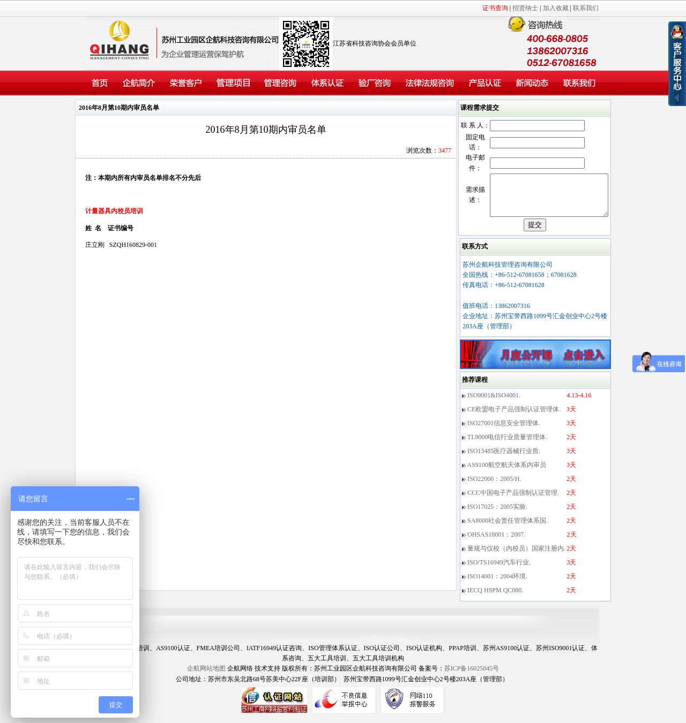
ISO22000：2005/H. (494, 487)
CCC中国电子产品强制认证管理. (513, 500)
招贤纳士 (525, 8)
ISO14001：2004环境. (497, 584)
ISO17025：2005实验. (497, 514)
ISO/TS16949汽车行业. (499, 570)
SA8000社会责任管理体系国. (507, 528)
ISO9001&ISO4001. (493, 403)
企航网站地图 (206, 676)
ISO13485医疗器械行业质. (503, 459)
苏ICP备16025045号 (471, 676)
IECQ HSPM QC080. (495, 598)
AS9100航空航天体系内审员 (506, 473)
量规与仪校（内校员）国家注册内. (516, 556)
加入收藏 (556, 8)
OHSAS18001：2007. (496, 542)
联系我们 (586, 8)
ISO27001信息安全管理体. (503, 431)
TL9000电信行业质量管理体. (507, 445)
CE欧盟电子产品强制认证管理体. (514, 417)
